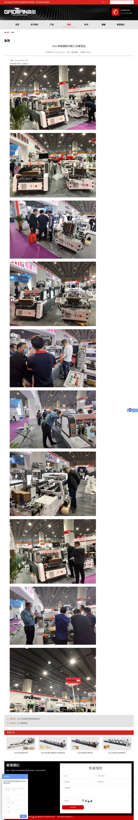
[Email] (112, 776)
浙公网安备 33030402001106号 (43, 817)
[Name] (78, 776)
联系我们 (121, 25)
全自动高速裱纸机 (21, 753)
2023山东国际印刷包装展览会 (28, 719)
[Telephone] (112, 782)
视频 (103, 25)
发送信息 (73, 807)
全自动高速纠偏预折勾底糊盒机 (53, 753)
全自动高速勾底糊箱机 (117, 753)
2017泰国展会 (22, 723)
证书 (86, 25)
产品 (52, 25)
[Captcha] (70, 801)
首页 (17, 25)
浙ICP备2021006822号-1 (65, 817)
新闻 (69, 25)
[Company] (78, 782)
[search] (131, 2)
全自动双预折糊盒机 (85, 753)
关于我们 (34, 25)
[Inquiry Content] (95, 791)
